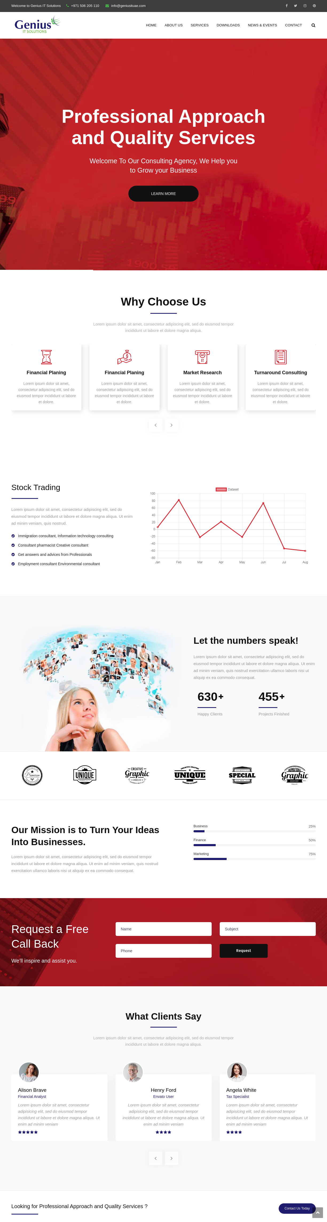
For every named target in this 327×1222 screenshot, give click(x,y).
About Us (174, 25)
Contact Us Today (297, 1208)
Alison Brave (32, 1090)
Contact (293, 25)
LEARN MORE (163, 194)
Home (151, 25)
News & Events (262, 25)
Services (200, 25)
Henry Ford (163, 1090)
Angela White (241, 1090)
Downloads (228, 25)
